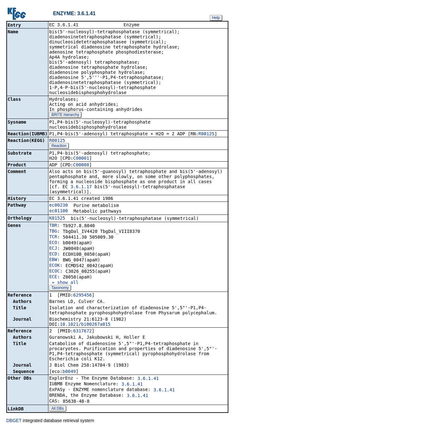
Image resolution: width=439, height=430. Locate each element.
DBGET (14, 421)
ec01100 (58, 211)
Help (216, 18)
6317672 (82, 331)
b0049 (69, 372)
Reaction (58, 146)
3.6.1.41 (148, 379)
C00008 (81, 165)
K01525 (57, 218)
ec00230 (58, 205)
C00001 (81, 158)
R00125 (206, 134)
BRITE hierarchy (65, 115)
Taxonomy (60, 288)
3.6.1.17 (81, 187)
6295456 (82, 295)
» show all (63, 283)
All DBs (57, 409)
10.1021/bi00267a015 (85, 324)
